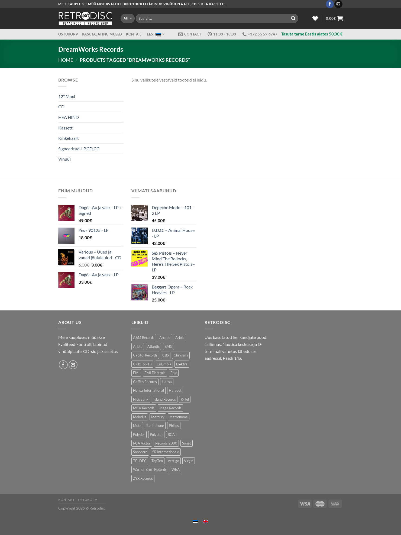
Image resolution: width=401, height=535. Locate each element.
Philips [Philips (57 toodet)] (174, 425)
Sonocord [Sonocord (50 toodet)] (140, 452)
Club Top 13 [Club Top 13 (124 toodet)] (142, 364)
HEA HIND (68, 117)
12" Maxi (66, 96)
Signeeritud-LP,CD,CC (78, 148)
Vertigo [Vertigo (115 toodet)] (173, 461)
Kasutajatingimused (102, 34)
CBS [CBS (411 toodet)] (165, 355)
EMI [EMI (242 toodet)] (136, 373)
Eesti (156, 34)
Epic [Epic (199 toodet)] (173, 373)
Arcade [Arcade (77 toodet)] (164, 337)
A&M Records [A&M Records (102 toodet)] (143, 337)
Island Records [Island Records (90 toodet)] (164, 399)
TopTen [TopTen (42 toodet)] (157, 461)
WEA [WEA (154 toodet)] (176, 469)
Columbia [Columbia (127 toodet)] (164, 364)
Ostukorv (68, 34)
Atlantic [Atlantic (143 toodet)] (153, 346)
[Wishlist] (315, 18)
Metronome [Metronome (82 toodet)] (178, 417)
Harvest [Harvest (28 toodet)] (175, 390)
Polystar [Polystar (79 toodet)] (156, 434)
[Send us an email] (338, 4)
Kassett (65, 127)
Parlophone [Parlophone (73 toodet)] (155, 425)
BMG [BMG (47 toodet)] (168, 346)
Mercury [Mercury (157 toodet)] (157, 417)
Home (65, 60)
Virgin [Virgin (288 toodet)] (188, 461)
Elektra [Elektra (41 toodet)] (181, 364)
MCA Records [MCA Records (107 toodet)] (143, 408)
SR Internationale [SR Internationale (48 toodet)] (165, 452)
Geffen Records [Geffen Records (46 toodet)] (145, 382)
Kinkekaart (68, 138)
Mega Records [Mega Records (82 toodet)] (170, 408)
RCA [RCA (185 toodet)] (171, 434)
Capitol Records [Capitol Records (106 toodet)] (145, 355)
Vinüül (64, 158)
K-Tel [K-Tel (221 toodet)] (185, 399)
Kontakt (134, 34)
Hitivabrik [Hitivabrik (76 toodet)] (140, 399)
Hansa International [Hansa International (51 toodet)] (148, 390)
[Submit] (293, 18)
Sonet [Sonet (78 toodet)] (186, 443)
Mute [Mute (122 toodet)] (137, 425)
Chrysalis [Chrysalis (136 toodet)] (181, 355)
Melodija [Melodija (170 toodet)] (139, 417)
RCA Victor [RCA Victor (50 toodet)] (141, 443)
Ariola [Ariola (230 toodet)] (180, 337)
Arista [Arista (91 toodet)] (138, 346)
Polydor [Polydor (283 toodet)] (139, 434)
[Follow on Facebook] (330, 4)
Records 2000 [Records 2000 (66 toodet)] (166, 443)
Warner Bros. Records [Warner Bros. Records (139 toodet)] (150, 469)
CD (61, 106)
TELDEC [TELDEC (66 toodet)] (140, 461)
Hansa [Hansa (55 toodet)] (167, 382)
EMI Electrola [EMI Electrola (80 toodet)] (155, 373)
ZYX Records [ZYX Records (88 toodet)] (143, 478)
